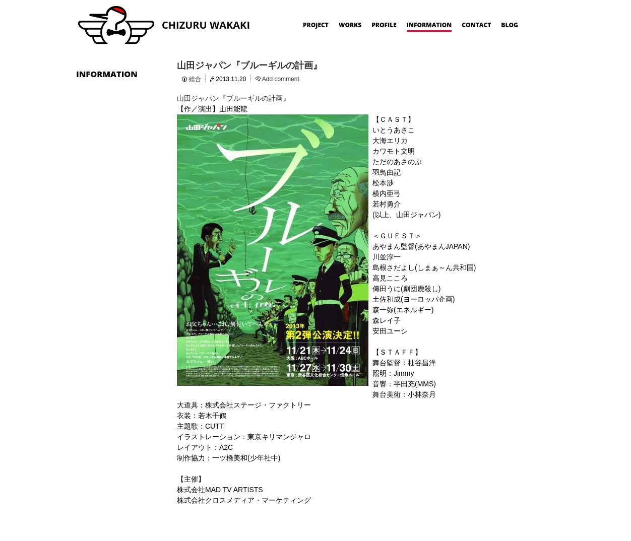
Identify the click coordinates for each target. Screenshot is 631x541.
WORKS (350, 25)
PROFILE (383, 25)
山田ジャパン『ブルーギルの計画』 (249, 65)
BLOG (509, 25)
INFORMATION (429, 25)
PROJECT (316, 25)
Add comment (280, 79)
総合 (195, 79)
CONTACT (476, 25)
